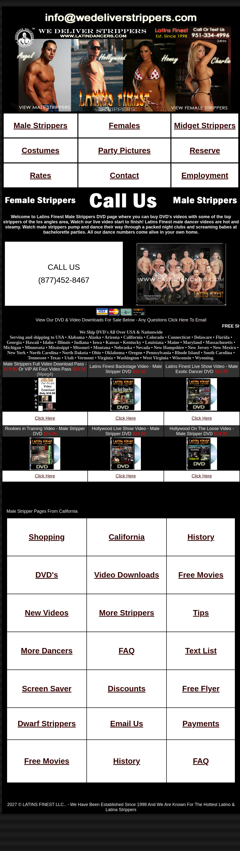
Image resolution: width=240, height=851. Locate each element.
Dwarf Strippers (47, 723)
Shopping (47, 537)
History (201, 537)
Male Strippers (41, 125)
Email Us (126, 723)
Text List (201, 650)
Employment (204, 175)
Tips (201, 612)
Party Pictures (124, 150)
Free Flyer (200, 688)
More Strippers (126, 612)
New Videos (47, 612)
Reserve (205, 150)
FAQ (127, 650)
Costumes (41, 150)
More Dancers (47, 650)
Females (124, 125)
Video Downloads (126, 574)
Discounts (127, 688)
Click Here (45, 418)
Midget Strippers (205, 125)
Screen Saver (47, 688)
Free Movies (200, 574)
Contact (124, 175)
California (127, 537)
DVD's (46, 574)
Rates (40, 175)
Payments (200, 723)
